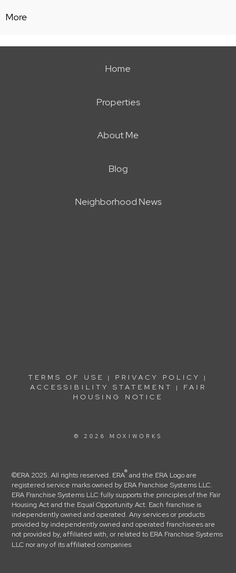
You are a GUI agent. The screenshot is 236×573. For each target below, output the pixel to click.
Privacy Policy (157, 377)
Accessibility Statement (101, 387)
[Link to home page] (118, 17)
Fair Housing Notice (140, 392)
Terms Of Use (66, 377)
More (16, 17)
